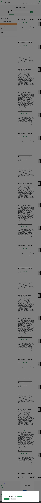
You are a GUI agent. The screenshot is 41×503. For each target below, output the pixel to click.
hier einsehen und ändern (18, 496)
